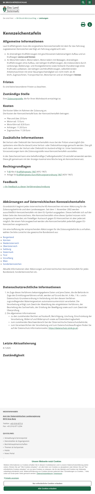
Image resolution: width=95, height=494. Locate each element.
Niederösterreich (11, 243)
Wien (5, 261)
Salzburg (7, 249)
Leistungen (42, 18)
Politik (7, 450)
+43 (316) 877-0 (16, 423)
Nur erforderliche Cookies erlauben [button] (47, 483)
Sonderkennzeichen (12, 264)
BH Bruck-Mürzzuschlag (25, 18)
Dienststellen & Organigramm (17, 441)
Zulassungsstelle (15, 98)
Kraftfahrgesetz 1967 (26, 171)
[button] (11, 478)
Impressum (58, 473)
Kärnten (7, 240)
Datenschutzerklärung (45, 473)
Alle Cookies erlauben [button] (47, 489)
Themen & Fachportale (14, 447)
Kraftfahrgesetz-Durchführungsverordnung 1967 (39, 174)
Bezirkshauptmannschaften (16, 444)
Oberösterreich (10, 246)
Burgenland (8, 237)
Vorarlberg (8, 258)
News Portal (9, 453)
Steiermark (8, 252)
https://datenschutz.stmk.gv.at (63, 328)
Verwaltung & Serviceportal (16, 438)
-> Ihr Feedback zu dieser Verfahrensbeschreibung (26, 186)
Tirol (5, 255)
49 (9, 171)
